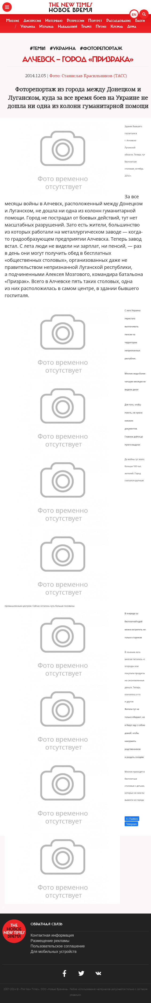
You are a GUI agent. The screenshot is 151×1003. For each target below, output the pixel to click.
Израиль (46, 26)
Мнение (12, 20)
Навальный (67, 26)
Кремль (117, 26)
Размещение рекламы (50, 941)
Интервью (54, 20)
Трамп (86, 26)
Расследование (118, 20)
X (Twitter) (132, 818)
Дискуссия (32, 20)
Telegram (131, 824)
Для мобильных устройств (53, 952)
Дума (131, 26)
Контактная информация (52, 935)
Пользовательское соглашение (58, 946)
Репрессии (75, 20)
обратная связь (46, 924)
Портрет (95, 20)
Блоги (140, 20)
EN (134, 14)
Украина (27, 26)
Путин (101, 26)
